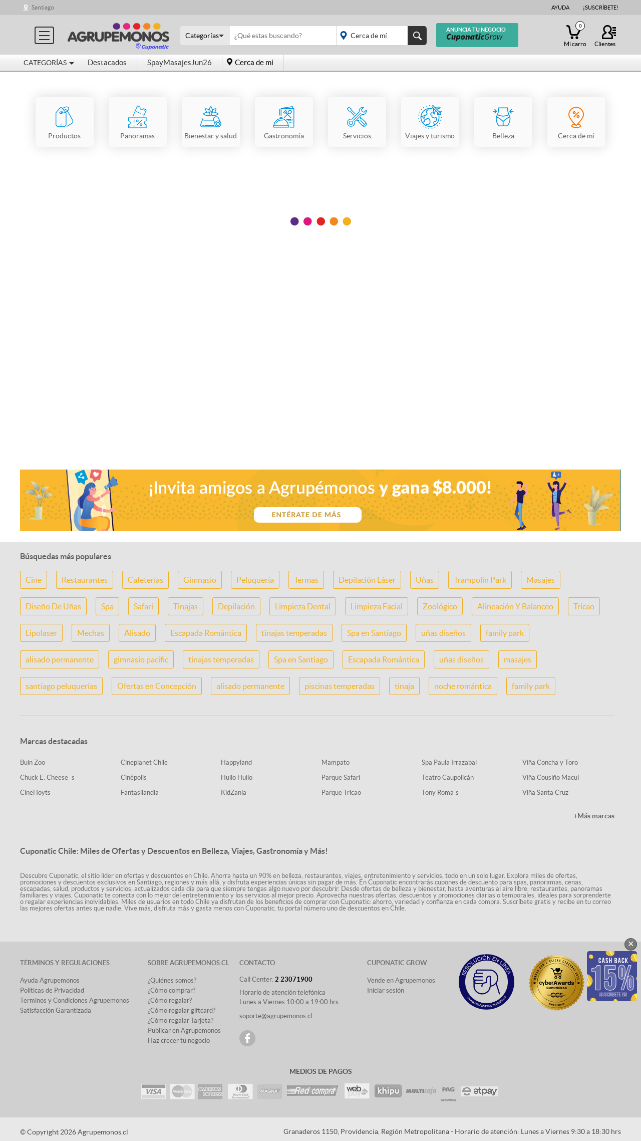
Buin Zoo (32, 762)
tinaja (404, 686)
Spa (107, 606)
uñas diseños (443, 632)
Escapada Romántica (205, 632)
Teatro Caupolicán (448, 777)
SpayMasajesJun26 (179, 62)
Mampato (336, 762)
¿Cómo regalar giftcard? (181, 1010)
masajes (517, 659)
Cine (34, 579)
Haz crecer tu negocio (179, 1040)
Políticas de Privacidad (52, 990)
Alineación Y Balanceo (515, 606)
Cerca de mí (254, 62)
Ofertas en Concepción (156, 686)
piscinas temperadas (339, 686)
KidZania (233, 792)
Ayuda (560, 8)
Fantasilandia (140, 792)
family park (505, 632)
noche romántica (463, 686)
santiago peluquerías (61, 686)
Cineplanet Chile (144, 762)
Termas (306, 579)
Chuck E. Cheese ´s (47, 777)
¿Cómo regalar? (170, 1000)
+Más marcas (593, 816)
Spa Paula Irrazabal (449, 762)
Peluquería (255, 579)
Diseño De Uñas (53, 606)
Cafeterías (145, 579)
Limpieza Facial (377, 606)
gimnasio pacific (141, 659)
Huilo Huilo (236, 777)
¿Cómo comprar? (171, 990)
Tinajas (185, 606)
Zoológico (440, 606)
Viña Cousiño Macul (550, 777)
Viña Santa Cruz (545, 792)
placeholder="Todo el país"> (380, 35)
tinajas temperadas (294, 632)
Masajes (540, 579)
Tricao (583, 606)
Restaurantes (85, 579)
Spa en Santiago (374, 632)
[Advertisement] (320, 382)
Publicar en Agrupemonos (184, 1030)
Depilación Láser (367, 579)
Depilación (236, 606)
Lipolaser (41, 632)
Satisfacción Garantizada (55, 1010)
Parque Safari (341, 777)
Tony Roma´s (440, 792)
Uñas (425, 579)
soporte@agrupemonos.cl (275, 1016)
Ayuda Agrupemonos (50, 980)
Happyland (236, 762)
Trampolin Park (480, 579)
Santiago (43, 7)
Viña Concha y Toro (550, 762)
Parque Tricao (341, 792)
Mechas (90, 632)
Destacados (107, 62)
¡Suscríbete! (600, 8)
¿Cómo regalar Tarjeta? (180, 1020)
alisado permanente (60, 659)
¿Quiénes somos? (172, 980)
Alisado (137, 632)
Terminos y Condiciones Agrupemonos (74, 1000)
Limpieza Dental (303, 606)
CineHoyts (35, 792)
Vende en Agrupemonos (401, 980)
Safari (143, 606)
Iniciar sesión (385, 990)
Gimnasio (199, 579)
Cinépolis (134, 777)
